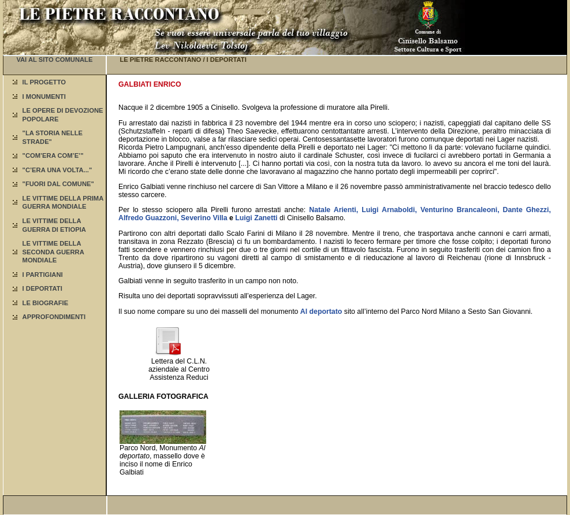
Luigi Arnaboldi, (389, 210)
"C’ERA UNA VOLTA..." (57, 169)
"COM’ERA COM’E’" (53, 155)
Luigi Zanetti (256, 218)
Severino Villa (204, 218)
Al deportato (321, 311)
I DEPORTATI (42, 288)
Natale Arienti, (333, 210)
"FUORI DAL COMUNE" (58, 183)
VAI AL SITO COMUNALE (54, 59)
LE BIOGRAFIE (46, 302)
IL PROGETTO (44, 82)
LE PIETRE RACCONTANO (160, 59)
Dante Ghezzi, (527, 210)
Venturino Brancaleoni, (460, 210)
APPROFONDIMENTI (54, 316)
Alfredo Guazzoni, (148, 218)
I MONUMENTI (44, 96)
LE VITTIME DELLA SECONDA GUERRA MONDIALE (53, 252)
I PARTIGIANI (43, 274)
